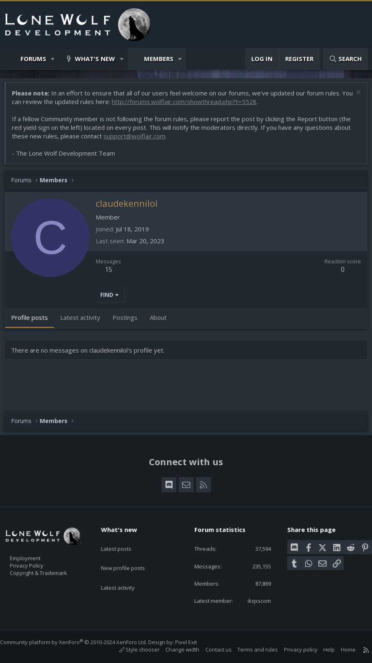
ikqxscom (254, 600)
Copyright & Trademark (51, 562)
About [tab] (162, 321)
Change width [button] (174, 649)
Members (159, 58)
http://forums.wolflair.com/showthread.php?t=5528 (200, 106)
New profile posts (130, 547)
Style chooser (131, 649)
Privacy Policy (37, 553)
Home (340, 649)
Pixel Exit (194, 642)
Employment (36, 545)
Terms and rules (249, 649)
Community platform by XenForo (81, 642)
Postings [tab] (129, 321)
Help (321, 649)
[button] (53, 59)
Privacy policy (292, 649)
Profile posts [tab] (33, 321)
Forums (33, 58)
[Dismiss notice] (353, 97)
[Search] (345, 59)
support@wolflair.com (138, 140)
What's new (95, 58)
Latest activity (125, 563)
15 (112, 273)
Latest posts (123, 531)
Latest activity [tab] (84, 321)
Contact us (210, 649)
